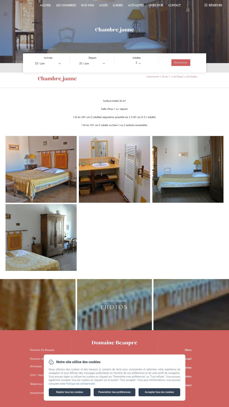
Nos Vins (87, 5)
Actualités (136, 5)
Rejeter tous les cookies (69, 392)
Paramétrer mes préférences (114, 392)
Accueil (45, 5)
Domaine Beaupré (114, 343)
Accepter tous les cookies (159, 392)
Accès (103, 5)
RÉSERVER (215, 5)
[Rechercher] (180, 62)
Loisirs (118, 5)
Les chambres (66, 5)
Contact (174, 5)
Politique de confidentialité (80, 383)
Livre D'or (156, 5)
